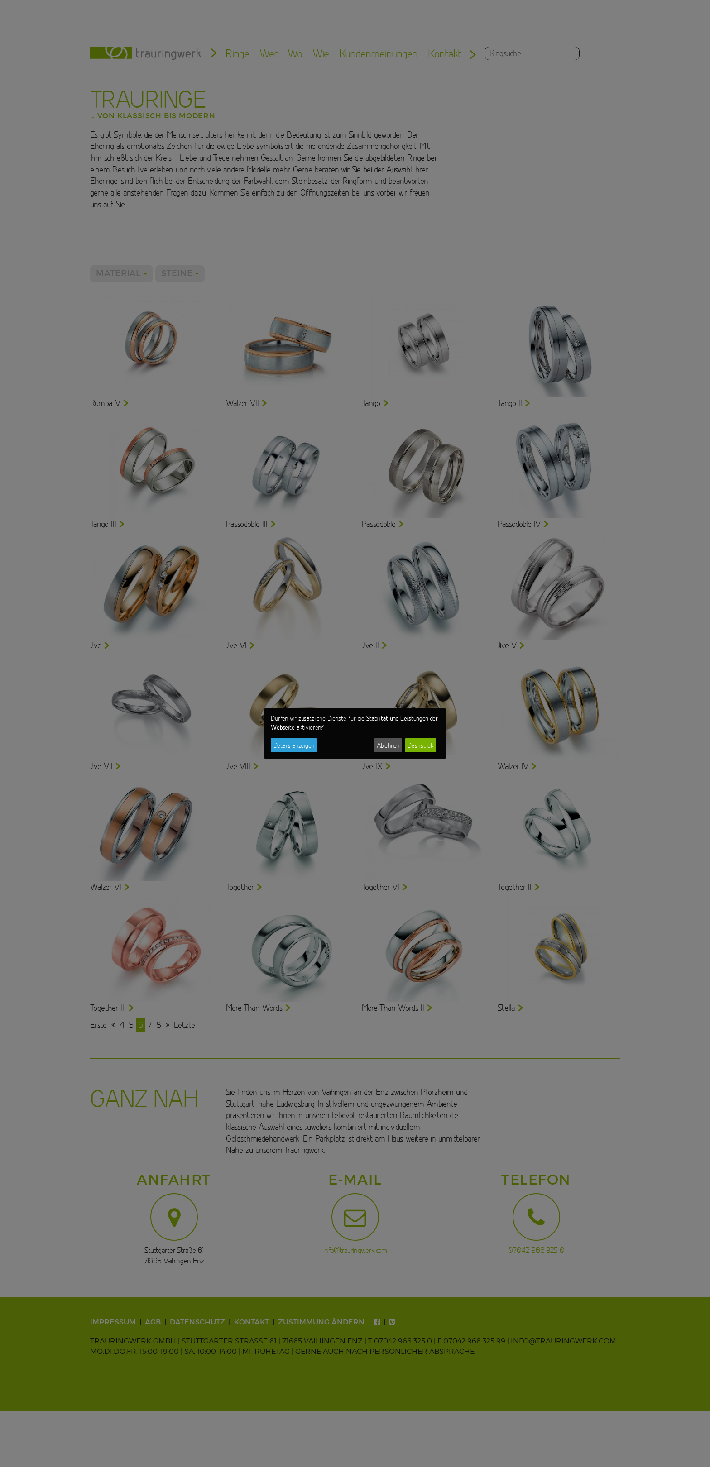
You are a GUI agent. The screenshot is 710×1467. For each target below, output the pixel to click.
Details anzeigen (293, 745)
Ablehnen (388, 745)
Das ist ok (420, 745)
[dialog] (355, 733)
